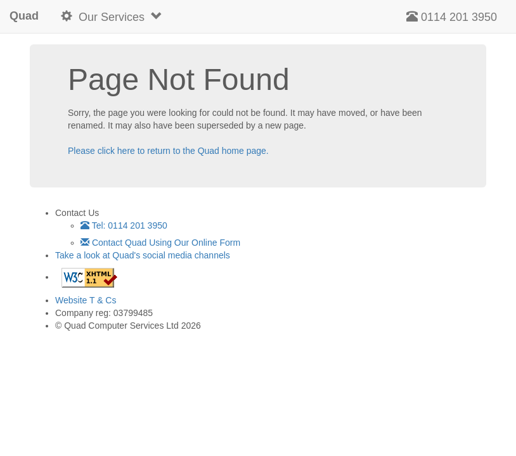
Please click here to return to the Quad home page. (168, 151)
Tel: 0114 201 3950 (124, 225)
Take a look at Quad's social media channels (142, 255)
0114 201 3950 (451, 16)
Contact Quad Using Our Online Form (160, 243)
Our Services (111, 16)
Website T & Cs (85, 300)
